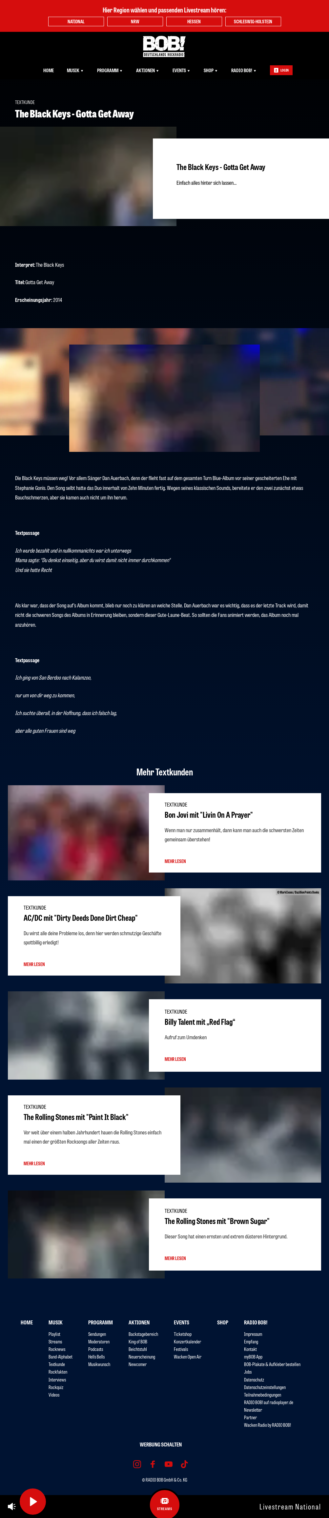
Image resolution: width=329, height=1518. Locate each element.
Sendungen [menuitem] (97, 1333)
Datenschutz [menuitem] (254, 1379)
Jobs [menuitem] (248, 1371)
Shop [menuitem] (211, 70)
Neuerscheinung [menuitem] (142, 1356)
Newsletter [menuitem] (253, 1409)
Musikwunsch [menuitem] (99, 1363)
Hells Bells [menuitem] (96, 1356)
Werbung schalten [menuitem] (161, 1444)
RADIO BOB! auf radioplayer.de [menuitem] (268, 1402)
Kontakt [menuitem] (250, 1348)
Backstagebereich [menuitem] (143, 1333)
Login (281, 70)
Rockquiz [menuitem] (56, 1386)
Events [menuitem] (182, 70)
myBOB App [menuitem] (253, 1356)
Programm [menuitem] (110, 70)
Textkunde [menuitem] (57, 1363)
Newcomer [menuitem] (138, 1363)
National (76, 21)
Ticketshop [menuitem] (183, 1333)
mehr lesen (175, 860)
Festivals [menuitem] (181, 1348)
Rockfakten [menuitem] (58, 1371)
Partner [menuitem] (250, 1417)
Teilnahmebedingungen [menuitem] (262, 1394)
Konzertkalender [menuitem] (187, 1341)
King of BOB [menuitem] (138, 1341)
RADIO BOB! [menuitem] (244, 70)
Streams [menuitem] (55, 1341)
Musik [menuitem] (75, 70)
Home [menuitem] (48, 70)
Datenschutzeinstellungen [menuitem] (265, 1386)
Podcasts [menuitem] (95, 1348)
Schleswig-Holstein (253, 21)
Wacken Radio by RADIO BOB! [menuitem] (267, 1424)
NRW (135, 21)
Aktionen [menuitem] (147, 70)
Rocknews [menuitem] (57, 1348)
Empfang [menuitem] (251, 1341)
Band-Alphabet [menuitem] (60, 1356)
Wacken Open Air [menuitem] (187, 1356)
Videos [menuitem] (54, 1394)
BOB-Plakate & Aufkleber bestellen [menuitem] (272, 1363)
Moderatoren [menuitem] (99, 1341)
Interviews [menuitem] (57, 1379)
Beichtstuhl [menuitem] (138, 1348)
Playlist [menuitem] (54, 1333)
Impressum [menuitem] (253, 1333)
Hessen (194, 21)
